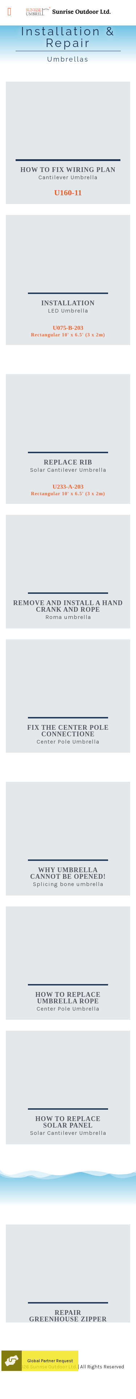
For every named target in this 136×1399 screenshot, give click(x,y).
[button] (11, 1361)
